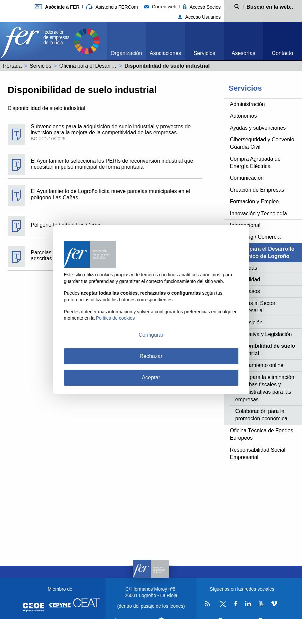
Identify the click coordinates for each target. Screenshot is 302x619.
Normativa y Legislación (263, 334)
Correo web (160, 6)
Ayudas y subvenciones (258, 128)
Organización (126, 53)
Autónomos (243, 116)
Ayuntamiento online (259, 365)
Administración (247, 104)
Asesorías (243, 53)
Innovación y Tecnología (258, 213)
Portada (12, 66)
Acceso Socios (202, 7)
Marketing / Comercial (256, 237)
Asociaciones (165, 53)
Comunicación (247, 178)
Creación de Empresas (257, 190)
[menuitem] (126, 41)
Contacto (282, 53)
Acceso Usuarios (199, 17)
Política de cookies (115, 318)
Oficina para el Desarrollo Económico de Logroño (117, 66)
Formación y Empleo (254, 201)
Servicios (204, 53)
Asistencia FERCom (112, 7)
